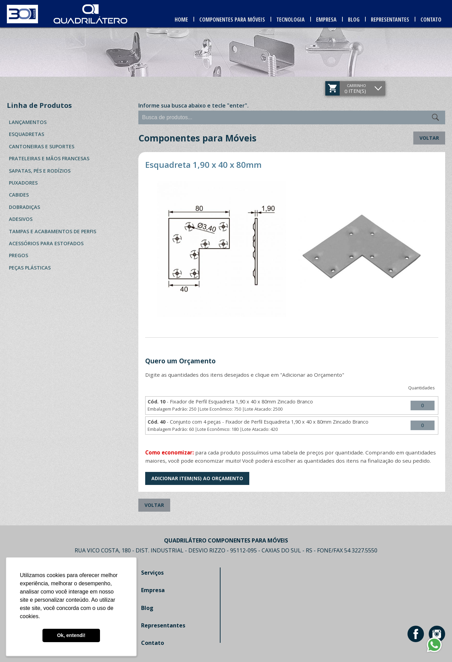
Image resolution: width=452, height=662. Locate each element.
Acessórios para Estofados (46, 243)
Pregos (18, 255)
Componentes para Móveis (232, 19)
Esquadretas (26, 134)
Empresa (326, 19)
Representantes (390, 19)
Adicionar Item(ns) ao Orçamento (197, 478)
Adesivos (21, 219)
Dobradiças (24, 207)
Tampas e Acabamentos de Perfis (52, 231)
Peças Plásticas (30, 267)
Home (181, 19)
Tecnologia (290, 19)
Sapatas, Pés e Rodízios (40, 170)
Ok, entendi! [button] (71, 635)
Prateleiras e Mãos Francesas (49, 158)
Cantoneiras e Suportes (41, 146)
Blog (354, 19)
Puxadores (23, 182)
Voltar (429, 138)
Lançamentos (28, 122)
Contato (430, 19)
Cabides (19, 194)
